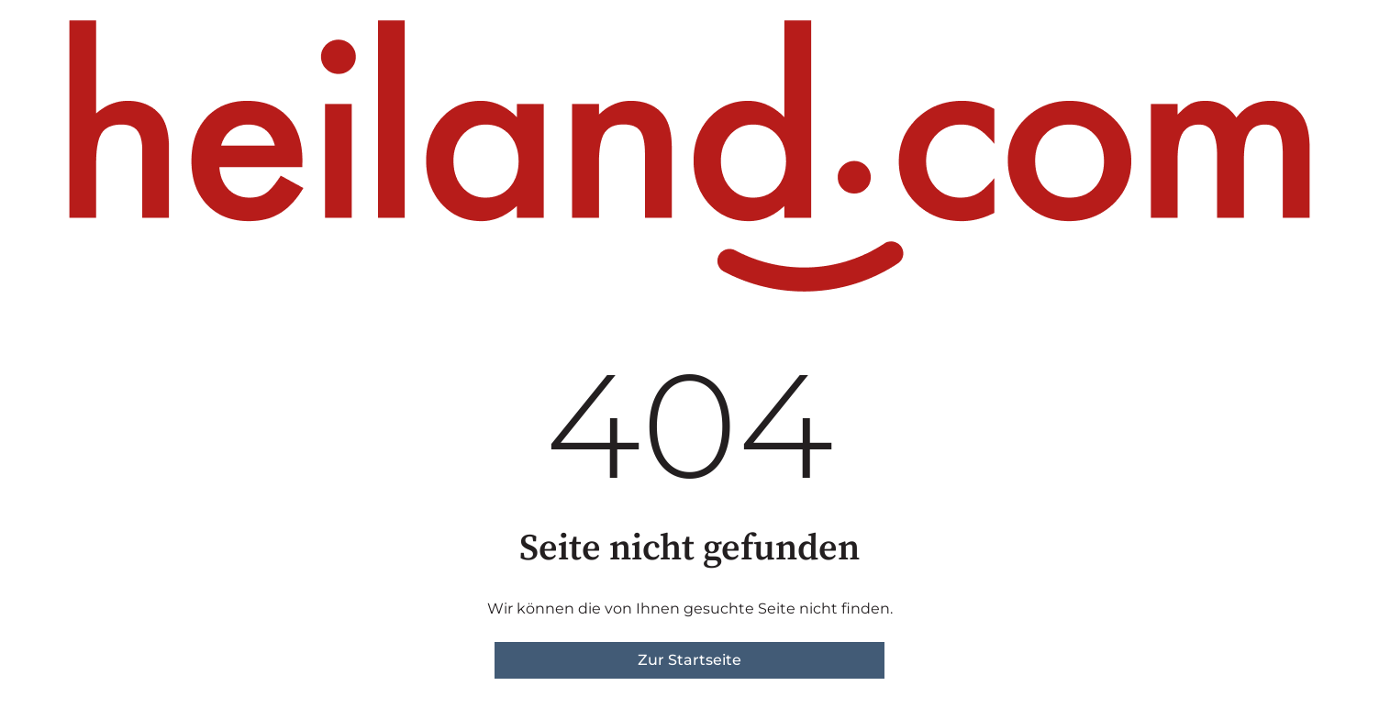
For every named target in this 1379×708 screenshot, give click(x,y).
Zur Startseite (689, 660)
